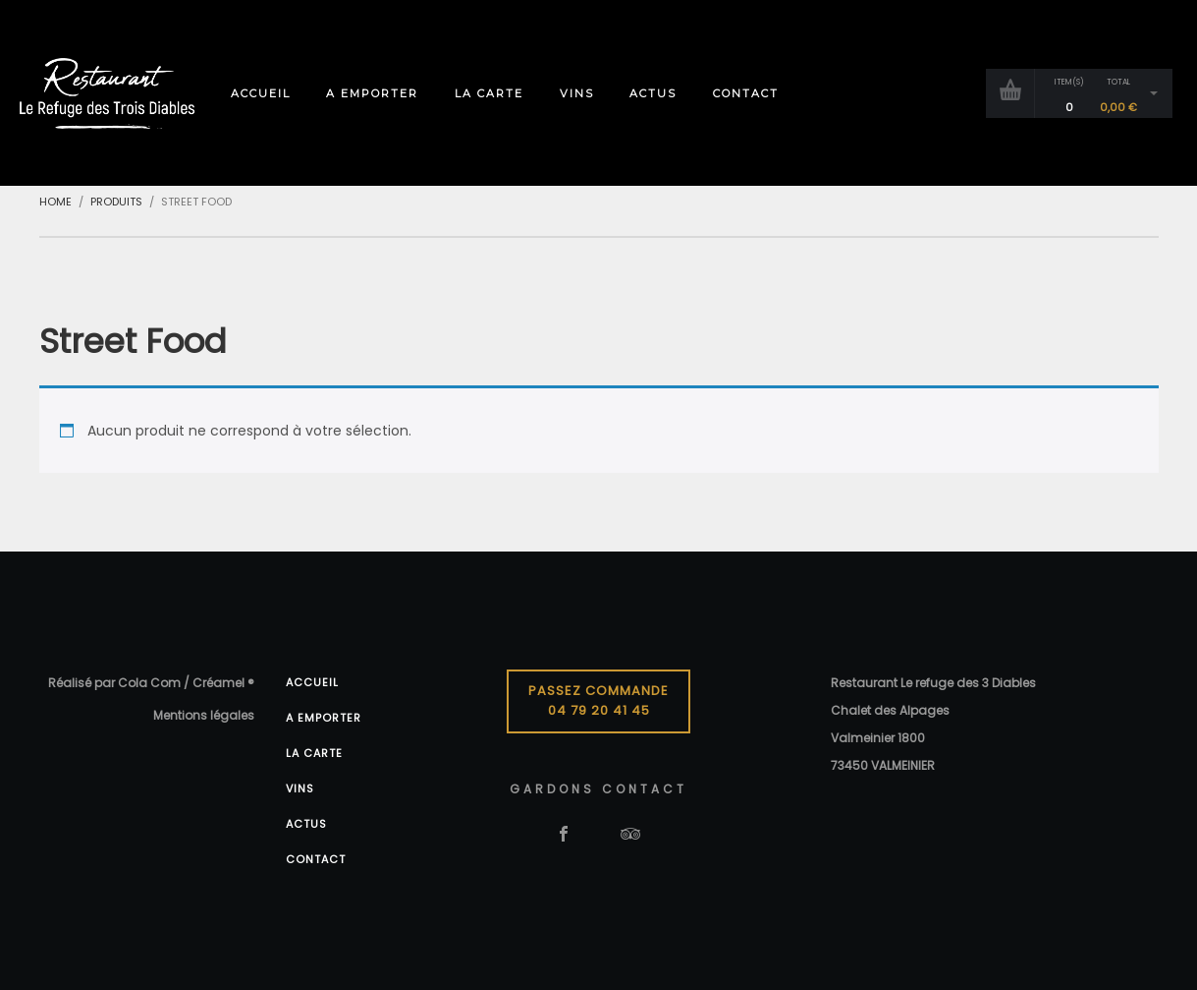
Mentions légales (203, 715)
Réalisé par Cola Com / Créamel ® (151, 682)
